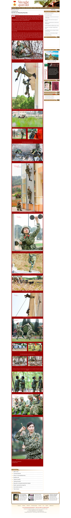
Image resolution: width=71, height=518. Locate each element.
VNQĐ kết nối (50, 7)
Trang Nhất (14, 7)
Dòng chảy (23, 7)
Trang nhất (19, 505)
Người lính (41, 7)
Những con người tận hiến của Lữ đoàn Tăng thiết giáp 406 (52, 23)
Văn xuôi (35, 7)
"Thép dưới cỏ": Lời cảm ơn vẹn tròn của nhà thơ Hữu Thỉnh (51, 17)
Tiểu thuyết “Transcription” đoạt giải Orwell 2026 (51, 28)
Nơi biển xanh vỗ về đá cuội (49, 13)
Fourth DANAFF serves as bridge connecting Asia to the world (51, 31)
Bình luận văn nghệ (29, 7)
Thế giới (45, 7)
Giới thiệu (18, 7)
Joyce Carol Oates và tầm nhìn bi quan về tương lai (51, 20)
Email (40, 14)
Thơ (38, 7)
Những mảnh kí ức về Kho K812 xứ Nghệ (51, 33)
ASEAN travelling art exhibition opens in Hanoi (52, 25)
